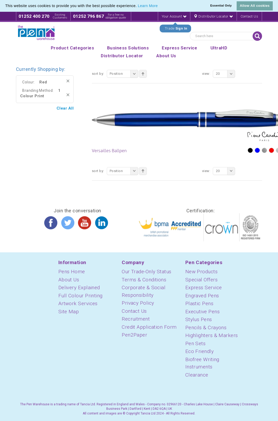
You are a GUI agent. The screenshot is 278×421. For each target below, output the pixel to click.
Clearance (196, 375)
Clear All (65, 108)
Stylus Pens (198, 319)
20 (225, 74)
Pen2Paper (134, 335)
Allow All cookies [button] (255, 6)
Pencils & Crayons (206, 328)
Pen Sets (195, 343)
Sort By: (98, 74)
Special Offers (201, 280)
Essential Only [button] (221, 5)
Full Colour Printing (80, 296)
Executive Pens (202, 312)
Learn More (148, 6)
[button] (159, 6)
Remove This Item (67, 80)
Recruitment (136, 319)
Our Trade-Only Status (146, 272)
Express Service (203, 288)
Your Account (174, 16)
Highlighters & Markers (211, 335)
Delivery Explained (79, 288)
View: (206, 74)
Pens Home (71, 272)
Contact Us (249, 16)
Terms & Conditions (144, 280)
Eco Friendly (199, 351)
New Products (201, 272)
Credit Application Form (149, 327)
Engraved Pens (202, 296)
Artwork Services (78, 303)
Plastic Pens (199, 303)
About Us (68, 280)
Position (124, 74)
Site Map (68, 312)
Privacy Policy (138, 303)
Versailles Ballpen (109, 150)
